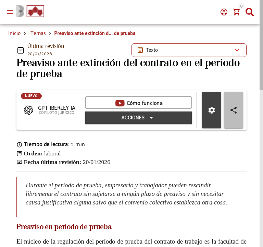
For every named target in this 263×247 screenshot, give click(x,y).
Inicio (14, 33)
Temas (38, 33)
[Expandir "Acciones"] (138, 117)
